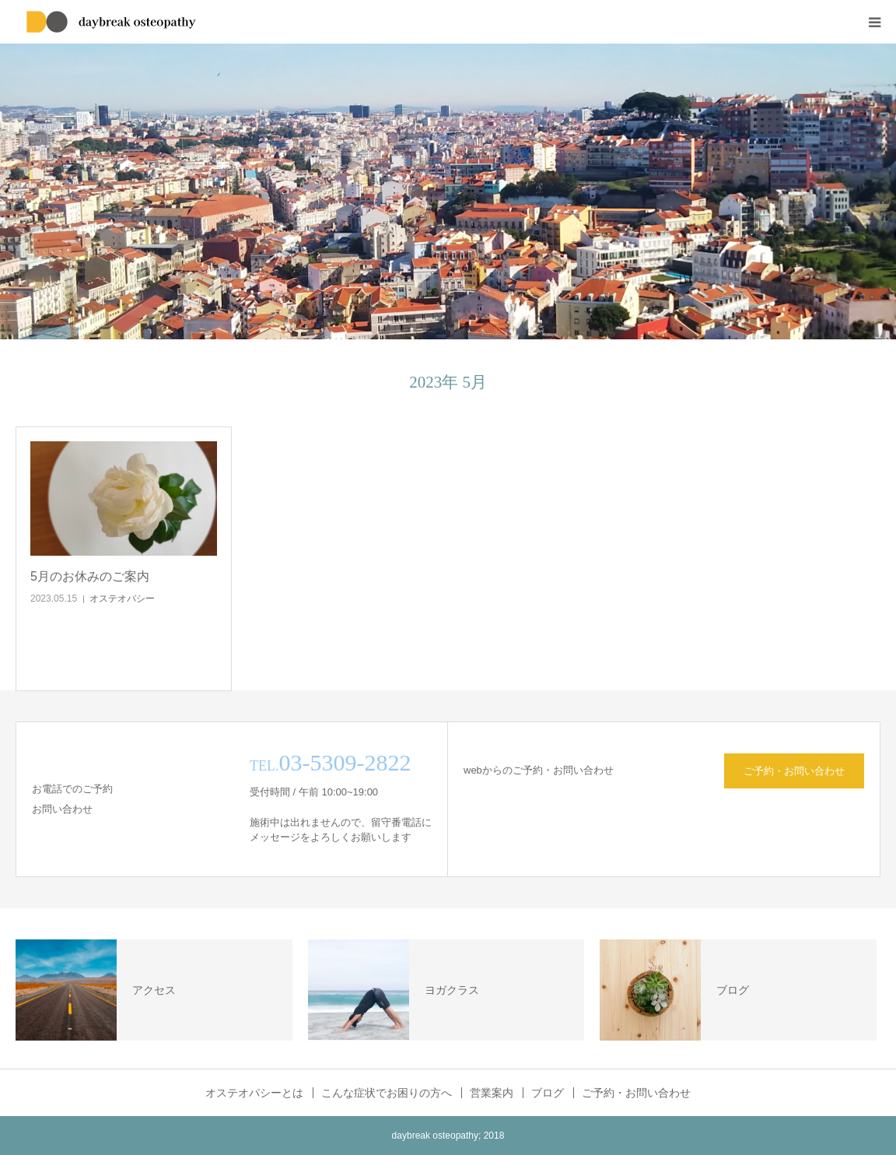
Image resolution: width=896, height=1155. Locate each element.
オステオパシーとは (254, 1092)
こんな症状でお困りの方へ (386, 1092)
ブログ (547, 1092)
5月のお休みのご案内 (89, 576)
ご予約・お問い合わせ (794, 771)
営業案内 (491, 1092)
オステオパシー (122, 598)
